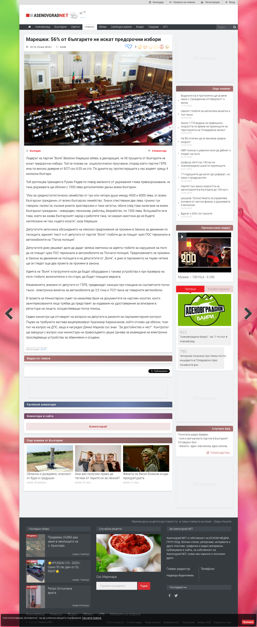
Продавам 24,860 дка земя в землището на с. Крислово (63, 541)
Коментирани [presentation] (218, 289)
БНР (43, 349)
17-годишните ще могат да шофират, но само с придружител (205, 175)
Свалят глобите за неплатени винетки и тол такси (205, 112)
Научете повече (91, 618)
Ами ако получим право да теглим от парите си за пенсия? (97, 476)
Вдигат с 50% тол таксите (196, 213)
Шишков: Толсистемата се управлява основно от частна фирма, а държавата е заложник (205, 201)
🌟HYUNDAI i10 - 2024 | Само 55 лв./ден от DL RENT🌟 (64, 567)
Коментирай (98, 426)
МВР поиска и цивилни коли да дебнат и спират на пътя (206, 151)
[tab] (190, 290)
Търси (143, 586)
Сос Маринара (106, 577)
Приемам (248, 622)
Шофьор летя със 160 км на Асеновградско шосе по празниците (203, 163)
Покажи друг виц (218, 452)
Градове (153, 26)
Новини (89, 26)
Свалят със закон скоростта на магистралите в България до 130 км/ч (204, 187)
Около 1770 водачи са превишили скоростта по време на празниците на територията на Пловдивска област (204, 126)
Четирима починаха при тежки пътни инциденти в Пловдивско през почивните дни (203, 360)
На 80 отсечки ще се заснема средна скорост (203, 140)
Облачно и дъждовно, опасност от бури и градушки (49, 476)
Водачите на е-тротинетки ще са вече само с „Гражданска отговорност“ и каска (204, 99)
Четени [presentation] (190, 289)
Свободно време (121, 26)
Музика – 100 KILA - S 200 (196, 277)
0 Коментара (159, 150)
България (35, 150)
